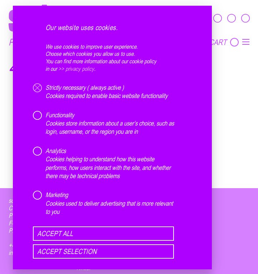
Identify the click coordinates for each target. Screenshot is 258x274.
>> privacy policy (76, 68)
